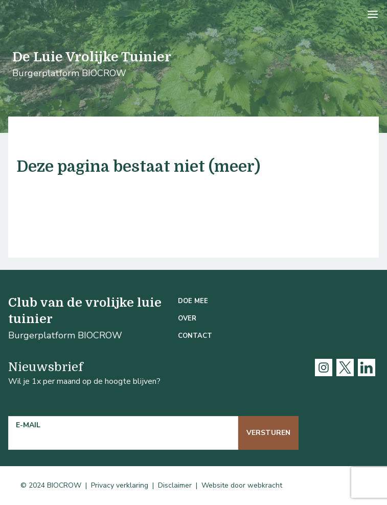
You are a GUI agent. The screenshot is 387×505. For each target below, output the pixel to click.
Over (187, 318)
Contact (195, 335)
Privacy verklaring (119, 485)
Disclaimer (175, 485)
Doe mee (193, 301)
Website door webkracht (241, 485)
